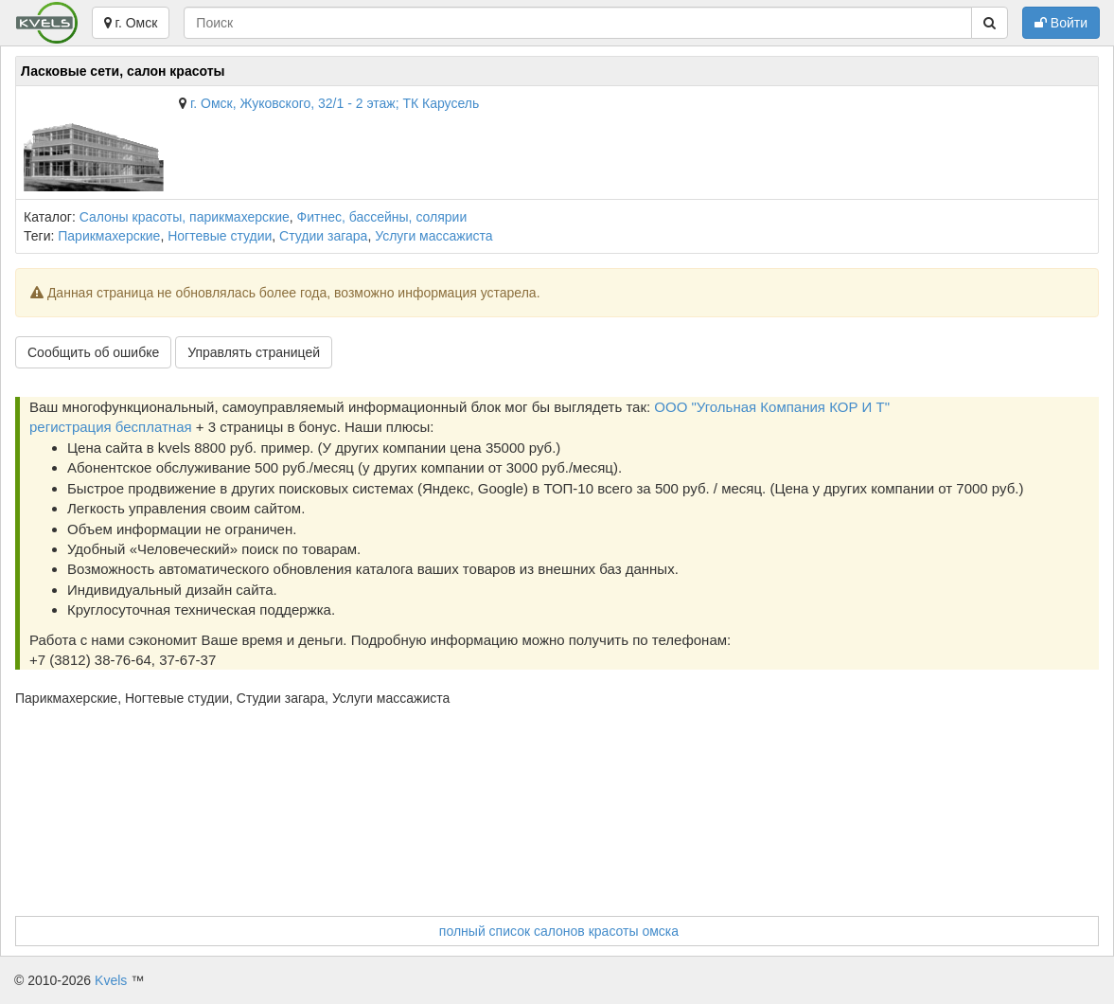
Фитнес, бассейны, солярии (382, 216)
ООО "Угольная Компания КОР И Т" (772, 407)
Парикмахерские (109, 235)
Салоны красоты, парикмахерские (185, 216)
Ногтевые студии (220, 235)
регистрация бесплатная (110, 427)
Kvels (111, 980)
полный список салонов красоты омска (559, 931)
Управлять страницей (253, 352)
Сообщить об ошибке (93, 352)
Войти (1060, 22)
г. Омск (131, 22)
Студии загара (323, 235)
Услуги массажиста (433, 235)
